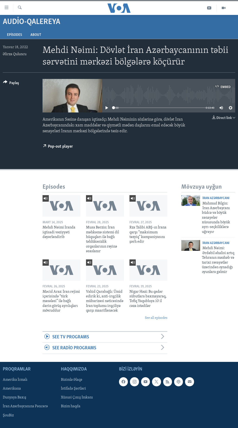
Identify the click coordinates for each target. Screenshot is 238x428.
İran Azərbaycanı (215, 198)
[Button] (11, 83)
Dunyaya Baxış (14, 397)
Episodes (14, 35)
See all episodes (156, 318)
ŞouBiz (8, 415)
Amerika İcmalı (15, 380)
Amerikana (12, 389)
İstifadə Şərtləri (73, 389)
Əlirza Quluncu (14, 54)
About (35, 35)
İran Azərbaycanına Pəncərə (25, 406)
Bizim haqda (70, 406)
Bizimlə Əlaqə (71, 380)
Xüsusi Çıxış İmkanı (77, 397)
